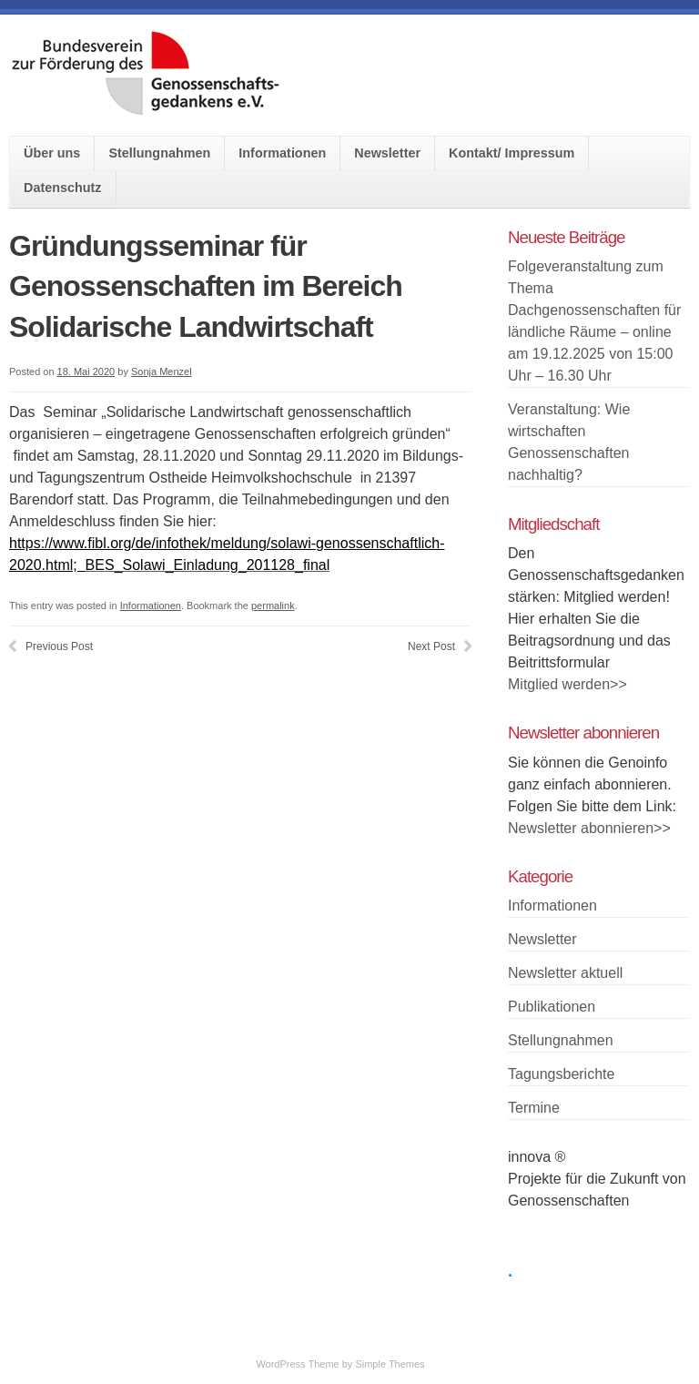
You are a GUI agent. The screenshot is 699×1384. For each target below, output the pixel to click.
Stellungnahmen (159, 153)
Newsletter (387, 153)
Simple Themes (389, 1364)
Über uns (52, 153)
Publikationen (551, 1006)
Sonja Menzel (161, 371)
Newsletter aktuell (565, 973)
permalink (273, 605)
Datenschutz (63, 187)
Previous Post (59, 646)
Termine (534, 1107)
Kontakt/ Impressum (511, 153)
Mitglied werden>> (567, 684)
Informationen (282, 153)
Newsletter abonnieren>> (589, 828)
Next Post (431, 646)
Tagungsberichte (561, 1074)
